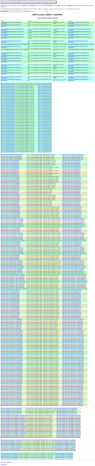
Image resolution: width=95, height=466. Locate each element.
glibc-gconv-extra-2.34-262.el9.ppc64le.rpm (71, 297)
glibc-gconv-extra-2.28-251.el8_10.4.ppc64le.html (11, 390)
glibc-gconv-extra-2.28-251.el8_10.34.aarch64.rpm (73, 331)
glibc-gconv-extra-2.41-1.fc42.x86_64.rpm (71, 205)
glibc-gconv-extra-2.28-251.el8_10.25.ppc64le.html (12, 350)
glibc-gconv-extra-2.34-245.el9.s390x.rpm (71, 310)
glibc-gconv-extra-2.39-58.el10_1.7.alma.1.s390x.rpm (73, 278)
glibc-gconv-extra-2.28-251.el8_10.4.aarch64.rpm (72, 389)
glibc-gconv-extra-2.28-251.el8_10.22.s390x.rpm (72, 357)
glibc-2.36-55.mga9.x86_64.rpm (45, 96)
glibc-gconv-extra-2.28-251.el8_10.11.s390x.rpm (72, 380)
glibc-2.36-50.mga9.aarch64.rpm (45, 109)
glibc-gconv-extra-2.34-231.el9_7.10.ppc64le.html (11, 320)
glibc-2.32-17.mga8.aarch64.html (8, 141)
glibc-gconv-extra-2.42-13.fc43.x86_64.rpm (71, 182)
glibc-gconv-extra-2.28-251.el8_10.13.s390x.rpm (72, 374)
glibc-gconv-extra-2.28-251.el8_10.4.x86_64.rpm (72, 393)
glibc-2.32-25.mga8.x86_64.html (8, 128)
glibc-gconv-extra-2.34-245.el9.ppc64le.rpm (71, 309)
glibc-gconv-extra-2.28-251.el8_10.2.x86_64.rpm (72, 399)
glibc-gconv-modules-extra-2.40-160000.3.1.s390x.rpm (68, 430)
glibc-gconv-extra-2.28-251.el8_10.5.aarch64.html (11, 383)
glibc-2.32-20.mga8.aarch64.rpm (45, 135)
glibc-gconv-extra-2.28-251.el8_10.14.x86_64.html (11, 370)
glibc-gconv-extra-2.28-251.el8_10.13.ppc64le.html (12, 373)
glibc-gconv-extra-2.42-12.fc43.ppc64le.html (10, 185)
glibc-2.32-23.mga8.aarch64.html (8, 129)
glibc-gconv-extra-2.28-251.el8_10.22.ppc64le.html (12, 355)
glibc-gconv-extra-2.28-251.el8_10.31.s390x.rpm (72, 339)
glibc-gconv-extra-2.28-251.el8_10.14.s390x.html (11, 368)
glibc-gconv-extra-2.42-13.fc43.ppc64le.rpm (71, 179)
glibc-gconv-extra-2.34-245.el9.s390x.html (10, 310)
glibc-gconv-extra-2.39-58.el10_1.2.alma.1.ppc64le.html (13, 284)
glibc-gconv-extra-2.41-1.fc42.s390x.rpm (71, 204)
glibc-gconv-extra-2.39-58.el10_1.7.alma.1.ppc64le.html (13, 277)
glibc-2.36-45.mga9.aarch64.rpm (45, 115)
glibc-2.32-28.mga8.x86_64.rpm (45, 125)
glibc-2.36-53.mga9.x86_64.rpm (45, 102)
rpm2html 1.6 (9, 462)
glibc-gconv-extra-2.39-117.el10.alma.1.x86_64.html (12, 224)
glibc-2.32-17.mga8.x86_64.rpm (45, 143)
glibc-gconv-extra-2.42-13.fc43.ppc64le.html (10, 179)
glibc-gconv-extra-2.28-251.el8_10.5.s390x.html (11, 386)
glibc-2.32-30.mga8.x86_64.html (8, 122)
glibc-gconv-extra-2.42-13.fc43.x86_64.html (10, 182)
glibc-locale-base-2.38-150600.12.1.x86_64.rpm (65, 444)
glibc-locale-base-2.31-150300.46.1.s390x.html (11, 448)
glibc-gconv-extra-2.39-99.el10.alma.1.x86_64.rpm (73, 265)
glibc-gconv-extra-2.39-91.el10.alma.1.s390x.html (11, 271)
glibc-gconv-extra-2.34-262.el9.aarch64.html (10, 296)
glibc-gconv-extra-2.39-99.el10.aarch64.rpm (71, 255)
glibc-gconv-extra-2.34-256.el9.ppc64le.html (10, 303)
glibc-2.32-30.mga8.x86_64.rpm (45, 122)
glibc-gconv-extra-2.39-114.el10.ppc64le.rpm (72, 228)
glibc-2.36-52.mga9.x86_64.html (8, 105)
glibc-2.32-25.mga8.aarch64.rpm (45, 127)
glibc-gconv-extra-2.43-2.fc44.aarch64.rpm (71, 166)
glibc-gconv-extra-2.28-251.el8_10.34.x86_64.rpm (73, 335)
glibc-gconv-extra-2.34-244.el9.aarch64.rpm (71, 313)
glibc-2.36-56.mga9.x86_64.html (8, 93)
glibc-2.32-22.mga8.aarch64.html (8, 132)
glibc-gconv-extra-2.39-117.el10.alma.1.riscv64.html (12, 221)
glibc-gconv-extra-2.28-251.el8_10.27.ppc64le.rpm (73, 344)
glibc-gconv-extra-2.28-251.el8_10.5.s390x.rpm (72, 386)
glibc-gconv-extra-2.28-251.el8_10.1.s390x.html (11, 403)
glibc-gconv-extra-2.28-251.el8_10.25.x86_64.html (11, 352)
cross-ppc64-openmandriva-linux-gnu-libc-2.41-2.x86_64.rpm (81, 49)
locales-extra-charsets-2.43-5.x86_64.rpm (64, 454)
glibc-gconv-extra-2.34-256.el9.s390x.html (10, 304)
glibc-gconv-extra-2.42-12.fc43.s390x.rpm (71, 186)
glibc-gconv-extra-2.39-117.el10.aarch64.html (10, 212)
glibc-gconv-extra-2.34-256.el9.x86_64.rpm (71, 306)
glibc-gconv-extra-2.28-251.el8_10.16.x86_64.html (11, 364)
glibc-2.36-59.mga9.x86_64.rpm (45, 87)
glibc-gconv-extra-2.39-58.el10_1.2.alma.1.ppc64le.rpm (74, 284)
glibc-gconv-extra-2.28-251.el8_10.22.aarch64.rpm (73, 354)
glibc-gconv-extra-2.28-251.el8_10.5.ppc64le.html (11, 385)
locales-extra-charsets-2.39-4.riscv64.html (10, 459)
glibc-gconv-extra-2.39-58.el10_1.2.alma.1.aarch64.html (13, 282)
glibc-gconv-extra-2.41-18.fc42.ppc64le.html (10, 196)
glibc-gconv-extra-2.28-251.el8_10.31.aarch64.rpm (73, 336)
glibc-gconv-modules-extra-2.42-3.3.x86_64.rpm (66, 412)
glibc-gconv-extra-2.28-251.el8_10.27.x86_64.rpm (73, 347)
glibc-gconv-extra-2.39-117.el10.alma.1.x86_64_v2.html (13, 226)
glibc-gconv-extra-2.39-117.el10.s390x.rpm (71, 215)
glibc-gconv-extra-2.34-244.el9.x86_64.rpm (71, 317)
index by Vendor (26, 2)
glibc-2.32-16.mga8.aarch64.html (8, 144)
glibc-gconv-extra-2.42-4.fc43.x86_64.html (10, 193)
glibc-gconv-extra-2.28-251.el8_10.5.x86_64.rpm (72, 387)
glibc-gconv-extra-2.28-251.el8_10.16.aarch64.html (12, 360)
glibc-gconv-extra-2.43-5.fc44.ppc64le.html (10, 161)
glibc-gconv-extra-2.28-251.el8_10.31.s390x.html (11, 339)
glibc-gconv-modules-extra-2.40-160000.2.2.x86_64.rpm (68, 437)
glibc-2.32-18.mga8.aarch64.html (8, 138)
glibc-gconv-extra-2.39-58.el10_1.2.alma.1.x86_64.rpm (74, 287)
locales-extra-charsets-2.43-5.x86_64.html (10, 454)
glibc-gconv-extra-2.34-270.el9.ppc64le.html (10, 291)
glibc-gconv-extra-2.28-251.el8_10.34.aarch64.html (12, 331)
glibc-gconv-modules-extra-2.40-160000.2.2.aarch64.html (13, 433)
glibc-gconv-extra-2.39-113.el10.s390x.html (10, 245)
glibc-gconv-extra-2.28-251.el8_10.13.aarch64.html (12, 371)
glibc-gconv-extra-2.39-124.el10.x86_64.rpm (71, 211)
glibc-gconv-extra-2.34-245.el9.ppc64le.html (10, 309)
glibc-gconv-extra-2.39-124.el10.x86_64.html (10, 211)
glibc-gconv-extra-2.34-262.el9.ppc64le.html (10, 297)
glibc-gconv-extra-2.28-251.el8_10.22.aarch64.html (12, 354)
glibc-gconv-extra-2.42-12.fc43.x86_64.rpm (71, 188)
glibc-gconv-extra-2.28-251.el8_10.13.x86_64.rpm (73, 376)
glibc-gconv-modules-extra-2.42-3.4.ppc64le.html (11, 409)
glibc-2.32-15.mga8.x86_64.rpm (45, 148)
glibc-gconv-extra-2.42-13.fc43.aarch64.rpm (71, 177)
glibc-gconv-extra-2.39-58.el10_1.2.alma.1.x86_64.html (12, 287)
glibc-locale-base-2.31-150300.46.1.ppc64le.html (11, 447)
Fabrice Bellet (3, 464)
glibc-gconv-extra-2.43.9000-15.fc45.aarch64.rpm (73, 154)
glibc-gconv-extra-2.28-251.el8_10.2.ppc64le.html (11, 396)
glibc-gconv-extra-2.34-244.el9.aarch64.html (10, 313)
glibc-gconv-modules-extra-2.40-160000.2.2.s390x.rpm (68, 435)
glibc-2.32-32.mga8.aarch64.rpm (45, 118)
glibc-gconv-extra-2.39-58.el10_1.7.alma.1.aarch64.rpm (74, 275)
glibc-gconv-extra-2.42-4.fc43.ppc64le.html (10, 191)
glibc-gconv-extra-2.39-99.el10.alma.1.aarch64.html (12, 261)
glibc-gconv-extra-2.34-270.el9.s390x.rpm (71, 293)
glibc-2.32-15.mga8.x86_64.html (8, 148)
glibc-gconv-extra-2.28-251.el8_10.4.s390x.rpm (72, 392)
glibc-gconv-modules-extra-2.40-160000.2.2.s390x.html (12, 435)
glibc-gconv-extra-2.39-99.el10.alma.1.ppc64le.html (12, 262)
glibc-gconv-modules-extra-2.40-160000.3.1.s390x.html (12, 430)
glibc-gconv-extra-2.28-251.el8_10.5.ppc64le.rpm (72, 385)
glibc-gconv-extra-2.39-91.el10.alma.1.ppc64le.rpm (73, 269)
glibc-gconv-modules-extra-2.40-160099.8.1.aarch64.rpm (68, 415)
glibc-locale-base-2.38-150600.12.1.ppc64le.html (11, 441)
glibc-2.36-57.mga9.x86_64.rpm (45, 90)
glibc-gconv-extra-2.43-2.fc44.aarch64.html (10, 166)
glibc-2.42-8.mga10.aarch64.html (8, 83)
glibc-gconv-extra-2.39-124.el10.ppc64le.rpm (72, 208)
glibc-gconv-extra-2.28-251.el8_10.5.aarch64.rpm (72, 383)
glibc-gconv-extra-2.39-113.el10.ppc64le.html (10, 243)
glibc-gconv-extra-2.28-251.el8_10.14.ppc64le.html (12, 367)
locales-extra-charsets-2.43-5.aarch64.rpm (64, 453)
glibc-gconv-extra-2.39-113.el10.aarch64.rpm (72, 242)
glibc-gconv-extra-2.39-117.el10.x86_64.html (10, 217)
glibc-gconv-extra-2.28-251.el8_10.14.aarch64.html (12, 366)
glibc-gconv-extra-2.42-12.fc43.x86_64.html (10, 188)
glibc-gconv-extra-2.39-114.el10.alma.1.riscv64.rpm (73, 236)
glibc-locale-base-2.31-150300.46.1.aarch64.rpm (65, 446)
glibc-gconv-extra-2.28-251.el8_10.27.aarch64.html (12, 342)
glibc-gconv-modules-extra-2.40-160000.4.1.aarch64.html (13, 421)
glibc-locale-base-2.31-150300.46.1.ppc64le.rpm (65, 447)
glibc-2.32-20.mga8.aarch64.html (8, 135)
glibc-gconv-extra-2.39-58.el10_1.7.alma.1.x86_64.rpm (74, 280)
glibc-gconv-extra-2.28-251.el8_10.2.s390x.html (11, 398)
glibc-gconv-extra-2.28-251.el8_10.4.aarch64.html (11, 389)
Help (55, 2)
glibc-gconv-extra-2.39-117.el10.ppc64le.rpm (72, 214)
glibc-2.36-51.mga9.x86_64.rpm (45, 108)
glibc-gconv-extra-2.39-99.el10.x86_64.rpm (71, 259)
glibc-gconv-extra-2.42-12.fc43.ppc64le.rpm (71, 185)
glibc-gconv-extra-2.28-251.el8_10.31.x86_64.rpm (73, 341)
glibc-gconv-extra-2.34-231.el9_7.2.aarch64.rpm (72, 325)
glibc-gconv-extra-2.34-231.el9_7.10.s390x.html (11, 322)
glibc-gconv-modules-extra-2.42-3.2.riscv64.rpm (66, 414)
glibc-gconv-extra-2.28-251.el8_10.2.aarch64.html (11, 395)
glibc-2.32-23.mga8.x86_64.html (8, 131)
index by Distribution (17, 2)
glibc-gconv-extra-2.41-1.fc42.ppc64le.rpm (71, 202)
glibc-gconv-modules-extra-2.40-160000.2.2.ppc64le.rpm (68, 434)
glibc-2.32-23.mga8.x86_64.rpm (45, 131)
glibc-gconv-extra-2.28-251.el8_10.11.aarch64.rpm (73, 377)
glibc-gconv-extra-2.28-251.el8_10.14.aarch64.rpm (73, 366)
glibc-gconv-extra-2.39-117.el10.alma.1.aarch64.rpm (73, 218)
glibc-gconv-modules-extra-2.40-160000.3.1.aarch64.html (13, 427)
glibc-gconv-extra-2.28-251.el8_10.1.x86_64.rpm (72, 405)
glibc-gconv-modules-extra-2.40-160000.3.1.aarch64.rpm (68, 427)
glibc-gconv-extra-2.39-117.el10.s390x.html (10, 215)
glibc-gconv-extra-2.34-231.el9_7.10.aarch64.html (11, 319)
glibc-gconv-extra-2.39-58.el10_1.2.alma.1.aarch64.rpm (74, 282)
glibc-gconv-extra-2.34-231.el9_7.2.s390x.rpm (72, 328)
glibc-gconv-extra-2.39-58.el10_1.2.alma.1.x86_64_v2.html (13, 288)
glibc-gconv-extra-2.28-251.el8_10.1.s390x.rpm (72, 403)
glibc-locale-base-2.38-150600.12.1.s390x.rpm (65, 443)
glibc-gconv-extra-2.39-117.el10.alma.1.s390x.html (11, 223)
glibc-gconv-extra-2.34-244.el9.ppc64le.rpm (71, 315)
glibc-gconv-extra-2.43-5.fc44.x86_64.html (10, 164)
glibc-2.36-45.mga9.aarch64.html (8, 115)
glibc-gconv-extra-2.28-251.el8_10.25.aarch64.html (12, 348)
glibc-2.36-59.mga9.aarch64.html (8, 86)
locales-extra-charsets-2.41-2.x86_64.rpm (64, 457)
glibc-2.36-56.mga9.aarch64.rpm (45, 92)
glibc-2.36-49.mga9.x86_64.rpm (45, 113)
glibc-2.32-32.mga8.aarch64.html (8, 118)
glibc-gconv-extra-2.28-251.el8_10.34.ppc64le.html (12, 332)
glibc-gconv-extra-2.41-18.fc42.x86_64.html (10, 199)
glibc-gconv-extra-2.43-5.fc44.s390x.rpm (71, 163)
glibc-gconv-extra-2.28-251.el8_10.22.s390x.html (11, 357)
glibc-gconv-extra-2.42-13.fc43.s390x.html (10, 180)
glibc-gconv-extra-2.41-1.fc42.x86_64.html (10, 205)
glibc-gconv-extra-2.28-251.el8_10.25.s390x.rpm (72, 351)
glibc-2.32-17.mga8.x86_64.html (8, 143)
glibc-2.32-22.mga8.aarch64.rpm (45, 132)
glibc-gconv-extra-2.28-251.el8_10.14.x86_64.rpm (73, 370)
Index (3, 2)
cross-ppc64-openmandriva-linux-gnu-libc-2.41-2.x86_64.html (14, 49)
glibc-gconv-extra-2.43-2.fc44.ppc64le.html (10, 169)
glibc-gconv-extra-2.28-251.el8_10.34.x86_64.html (11, 335)
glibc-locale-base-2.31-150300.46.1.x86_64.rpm (65, 450)
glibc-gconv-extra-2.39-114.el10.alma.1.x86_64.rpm (73, 239)
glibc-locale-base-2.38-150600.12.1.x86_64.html (11, 444)
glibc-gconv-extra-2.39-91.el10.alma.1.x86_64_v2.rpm (74, 274)
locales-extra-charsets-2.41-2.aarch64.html (10, 456)
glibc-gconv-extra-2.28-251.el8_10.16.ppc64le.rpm (73, 361)
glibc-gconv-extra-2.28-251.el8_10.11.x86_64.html (11, 382)
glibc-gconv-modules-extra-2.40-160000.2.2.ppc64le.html (13, 434)
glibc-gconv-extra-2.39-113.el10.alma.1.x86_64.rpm (73, 252)
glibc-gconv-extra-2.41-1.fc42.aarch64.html (10, 201)
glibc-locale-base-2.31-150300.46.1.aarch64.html (11, 446)
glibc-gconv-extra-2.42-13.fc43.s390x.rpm (71, 180)
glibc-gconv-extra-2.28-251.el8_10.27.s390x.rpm (72, 345)
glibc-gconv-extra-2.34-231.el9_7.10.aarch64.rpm (72, 319)
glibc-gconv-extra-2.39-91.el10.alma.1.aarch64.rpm (73, 268)
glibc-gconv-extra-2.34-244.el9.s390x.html (10, 316)
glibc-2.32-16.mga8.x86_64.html (8, 145)
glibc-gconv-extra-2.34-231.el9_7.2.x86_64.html (11, 329)
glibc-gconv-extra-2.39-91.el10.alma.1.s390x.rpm (72, 271)
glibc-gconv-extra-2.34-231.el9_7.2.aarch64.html (11, 325)
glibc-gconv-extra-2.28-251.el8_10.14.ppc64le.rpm (73, 367)
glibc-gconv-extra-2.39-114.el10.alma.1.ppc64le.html (12, 234)
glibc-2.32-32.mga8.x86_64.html (8, 119)
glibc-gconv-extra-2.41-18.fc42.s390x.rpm (71, 198)
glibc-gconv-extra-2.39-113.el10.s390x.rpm (71, 245)
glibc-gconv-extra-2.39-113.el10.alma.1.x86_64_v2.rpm (74, 253)
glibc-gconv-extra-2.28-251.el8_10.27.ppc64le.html (12, 344)
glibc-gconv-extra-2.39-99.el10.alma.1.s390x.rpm (72, 263)
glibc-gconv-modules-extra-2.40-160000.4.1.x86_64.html (13, 425)
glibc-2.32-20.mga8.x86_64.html (8, 137)
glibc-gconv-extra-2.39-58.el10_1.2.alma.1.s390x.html (12, 285)
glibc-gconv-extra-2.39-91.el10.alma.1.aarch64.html (12, 268)
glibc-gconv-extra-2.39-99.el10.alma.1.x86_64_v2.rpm (74, 266)
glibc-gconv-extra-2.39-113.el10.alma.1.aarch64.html (12, 247)
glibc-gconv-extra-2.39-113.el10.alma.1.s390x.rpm (73, 250)
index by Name (45, 2)
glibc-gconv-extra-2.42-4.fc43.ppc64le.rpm (71, 191)
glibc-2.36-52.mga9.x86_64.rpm (45, 105)
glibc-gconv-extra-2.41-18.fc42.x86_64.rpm (71, 199)
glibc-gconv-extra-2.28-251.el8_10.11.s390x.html (11, 380)
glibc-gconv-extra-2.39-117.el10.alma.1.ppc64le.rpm (73, 220)
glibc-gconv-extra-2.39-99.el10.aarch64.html (10, 255)
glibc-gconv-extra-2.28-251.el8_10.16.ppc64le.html (12, 361)
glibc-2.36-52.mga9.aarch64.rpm (45, 103)
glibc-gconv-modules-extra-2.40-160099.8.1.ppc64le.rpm (68, 416)
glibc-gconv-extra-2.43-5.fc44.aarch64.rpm (71, 160)
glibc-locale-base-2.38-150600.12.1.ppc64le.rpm (65, 441)
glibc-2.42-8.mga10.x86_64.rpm (45, 84)
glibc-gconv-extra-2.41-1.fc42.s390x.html (9, 204)
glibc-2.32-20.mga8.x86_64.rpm (45, 137)
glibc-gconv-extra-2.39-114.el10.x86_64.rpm (71, 231)
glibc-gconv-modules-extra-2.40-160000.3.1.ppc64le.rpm (68, 428)
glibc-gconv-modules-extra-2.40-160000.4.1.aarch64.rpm (68, 421)
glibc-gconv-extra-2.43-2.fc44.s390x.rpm (71, 172)
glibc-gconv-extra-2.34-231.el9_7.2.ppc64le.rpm (72, 326)
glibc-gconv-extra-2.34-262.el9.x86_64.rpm (71, 300)
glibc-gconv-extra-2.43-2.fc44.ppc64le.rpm (71, 169)
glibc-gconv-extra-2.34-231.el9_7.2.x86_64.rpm (72, 329)
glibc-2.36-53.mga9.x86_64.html (8, 102)
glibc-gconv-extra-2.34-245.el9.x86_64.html (10, 312)
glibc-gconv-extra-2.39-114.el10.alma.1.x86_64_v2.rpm (74, 240)
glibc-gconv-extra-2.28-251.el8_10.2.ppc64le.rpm (72, 396)
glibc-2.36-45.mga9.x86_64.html (8, 116)
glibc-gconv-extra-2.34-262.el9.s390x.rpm (71, 298)
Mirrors (50, 2)
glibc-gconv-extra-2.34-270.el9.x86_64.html (10, 294)
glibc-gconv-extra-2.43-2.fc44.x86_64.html (10, 175)
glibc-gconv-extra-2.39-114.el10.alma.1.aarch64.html (12, 233)
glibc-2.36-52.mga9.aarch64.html (8, 103)
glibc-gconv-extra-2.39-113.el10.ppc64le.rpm (72, 243)
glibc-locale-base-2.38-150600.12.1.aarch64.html (11, 440)
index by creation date (35, 2)
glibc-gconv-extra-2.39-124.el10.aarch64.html (10, 207)
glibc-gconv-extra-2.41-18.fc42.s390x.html (10, 198)
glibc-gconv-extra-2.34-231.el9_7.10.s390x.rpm (72, 322)
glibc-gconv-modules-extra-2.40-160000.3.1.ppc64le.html (13, 428)
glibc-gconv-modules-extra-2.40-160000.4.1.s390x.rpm (68, 424)
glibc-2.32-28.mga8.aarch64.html (8, 124)
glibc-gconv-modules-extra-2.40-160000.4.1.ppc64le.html (13, 422)
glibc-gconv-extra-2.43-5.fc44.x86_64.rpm (71, 164)
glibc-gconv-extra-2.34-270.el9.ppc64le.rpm (71, 291)
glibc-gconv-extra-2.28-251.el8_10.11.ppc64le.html (12, 379)
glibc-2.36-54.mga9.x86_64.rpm (45, 99)
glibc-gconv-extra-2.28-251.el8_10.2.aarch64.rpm (72, 395)
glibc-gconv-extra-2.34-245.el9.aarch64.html (10, 307)
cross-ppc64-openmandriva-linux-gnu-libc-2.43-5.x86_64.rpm (81, 44)
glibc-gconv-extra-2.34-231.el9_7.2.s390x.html (11, 328)
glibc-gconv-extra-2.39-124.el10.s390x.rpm (71, 210)
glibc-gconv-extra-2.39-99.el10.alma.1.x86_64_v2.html (12, 266)
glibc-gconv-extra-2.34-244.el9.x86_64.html (10, 317)
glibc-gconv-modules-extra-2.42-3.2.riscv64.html (11, 414)
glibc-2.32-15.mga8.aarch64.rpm (45, 147)
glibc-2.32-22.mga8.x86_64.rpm (45, 134)
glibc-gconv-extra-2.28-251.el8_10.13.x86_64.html (11, 376)
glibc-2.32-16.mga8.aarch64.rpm (45, 144)
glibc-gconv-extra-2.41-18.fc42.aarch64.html (10, 195)
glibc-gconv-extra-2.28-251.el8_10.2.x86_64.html (11, 399)
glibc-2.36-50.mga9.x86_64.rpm (45, 110)
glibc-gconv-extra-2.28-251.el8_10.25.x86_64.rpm (73, 352)
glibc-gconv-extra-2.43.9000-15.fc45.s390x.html (11, 157)
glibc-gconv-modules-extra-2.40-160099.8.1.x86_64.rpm (68, 419)
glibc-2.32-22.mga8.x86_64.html (8, 134)
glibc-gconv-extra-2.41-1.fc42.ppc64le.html (10, 202)
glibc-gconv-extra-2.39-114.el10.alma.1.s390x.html (11, 237)
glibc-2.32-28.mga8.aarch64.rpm (45, 124)
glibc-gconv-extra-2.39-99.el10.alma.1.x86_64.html (12, 265)
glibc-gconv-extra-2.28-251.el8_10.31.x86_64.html (11, 341)
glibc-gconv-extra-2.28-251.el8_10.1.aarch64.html (11, 401)
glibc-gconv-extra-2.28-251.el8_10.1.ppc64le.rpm (72, 402)
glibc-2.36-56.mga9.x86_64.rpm (45, 93)
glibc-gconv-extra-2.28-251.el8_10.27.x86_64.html (11, 347)
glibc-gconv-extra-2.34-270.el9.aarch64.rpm (71, 290)
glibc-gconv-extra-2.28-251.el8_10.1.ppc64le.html (11, 402)
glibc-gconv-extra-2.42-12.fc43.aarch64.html (10, 183)
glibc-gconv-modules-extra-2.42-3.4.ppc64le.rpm (66, 409)
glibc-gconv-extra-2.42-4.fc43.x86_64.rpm (71, 193)
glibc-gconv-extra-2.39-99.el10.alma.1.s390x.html (11, 263)
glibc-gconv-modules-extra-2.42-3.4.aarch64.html (11, 408)
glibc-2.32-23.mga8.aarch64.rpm (45, 129)
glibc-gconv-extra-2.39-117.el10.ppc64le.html (10, 214)
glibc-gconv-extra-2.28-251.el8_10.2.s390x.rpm (72, 398)
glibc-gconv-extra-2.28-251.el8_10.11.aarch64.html (12, 377)
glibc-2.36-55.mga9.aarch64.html (8, 94)
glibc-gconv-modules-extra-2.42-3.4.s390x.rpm (66, 411)
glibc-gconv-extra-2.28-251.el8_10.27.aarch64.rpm (73, 342)
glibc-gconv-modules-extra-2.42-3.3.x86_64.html (11, 412)
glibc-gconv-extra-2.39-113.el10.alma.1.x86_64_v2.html (13, 253)
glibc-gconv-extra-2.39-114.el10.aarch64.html (10, 227)
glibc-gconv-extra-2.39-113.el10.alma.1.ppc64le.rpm (73, 249)
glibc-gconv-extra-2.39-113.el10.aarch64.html (10, 242)
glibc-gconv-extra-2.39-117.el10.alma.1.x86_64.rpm (73, 224)
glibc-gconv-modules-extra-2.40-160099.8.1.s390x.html (12, 418)
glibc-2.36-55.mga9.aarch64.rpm (45, 94)
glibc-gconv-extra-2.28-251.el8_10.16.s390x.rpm (72, 363)
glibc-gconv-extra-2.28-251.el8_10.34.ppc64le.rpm (73, 332)
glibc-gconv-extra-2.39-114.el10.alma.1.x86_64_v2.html (13, 240)
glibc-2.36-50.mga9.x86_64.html (8, 110)
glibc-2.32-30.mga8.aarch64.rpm (45, 121)
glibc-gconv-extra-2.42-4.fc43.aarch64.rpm (71, 189)
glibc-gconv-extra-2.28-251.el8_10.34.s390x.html (11, 333)
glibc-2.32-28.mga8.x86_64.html (8, 125)
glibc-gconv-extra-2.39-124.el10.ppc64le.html (10, 208)
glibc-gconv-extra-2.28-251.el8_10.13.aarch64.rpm (73, 371)
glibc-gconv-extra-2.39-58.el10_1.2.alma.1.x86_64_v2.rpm (74, 288)
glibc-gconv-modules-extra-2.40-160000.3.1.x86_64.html (13, 431)
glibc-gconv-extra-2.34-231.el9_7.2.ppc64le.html (11, 326)
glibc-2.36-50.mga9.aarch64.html (8, 109)
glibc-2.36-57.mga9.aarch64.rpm (45, 89)
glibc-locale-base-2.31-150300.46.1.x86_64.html (11, 450)
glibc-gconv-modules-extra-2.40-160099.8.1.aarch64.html (13, 415)
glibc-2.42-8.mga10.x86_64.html (8, 84)
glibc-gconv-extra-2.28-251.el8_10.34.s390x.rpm (72, 333)
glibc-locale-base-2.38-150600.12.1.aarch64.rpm (65, 440)
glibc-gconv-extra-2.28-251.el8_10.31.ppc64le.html (12, 338)
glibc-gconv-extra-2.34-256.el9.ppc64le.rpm (71, 303)
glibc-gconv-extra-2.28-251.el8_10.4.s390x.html (11, 392)
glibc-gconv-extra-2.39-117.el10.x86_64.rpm (71, 217)
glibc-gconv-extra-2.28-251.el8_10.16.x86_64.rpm (73, 364)
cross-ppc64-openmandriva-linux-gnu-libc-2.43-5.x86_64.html (14, 44)
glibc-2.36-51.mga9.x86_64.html (8, 108)
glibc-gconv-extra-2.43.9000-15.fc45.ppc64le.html (11, 156)
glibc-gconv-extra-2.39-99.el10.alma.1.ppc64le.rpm (73, 262)
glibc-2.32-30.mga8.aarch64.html (8, 121)
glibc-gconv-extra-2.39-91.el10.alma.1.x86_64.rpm (73, 272)
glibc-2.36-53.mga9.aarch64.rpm (45, 100)
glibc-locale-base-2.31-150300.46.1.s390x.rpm (65, 448)
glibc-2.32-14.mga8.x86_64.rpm (45, 151)
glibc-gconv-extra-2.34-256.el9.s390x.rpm (71, 304)
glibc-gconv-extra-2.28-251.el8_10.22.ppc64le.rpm (73, 355)
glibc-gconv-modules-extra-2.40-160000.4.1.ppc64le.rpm (68, 422)
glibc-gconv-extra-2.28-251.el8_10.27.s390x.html (11, 345)
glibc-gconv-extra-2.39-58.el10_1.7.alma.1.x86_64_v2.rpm (74, 281)
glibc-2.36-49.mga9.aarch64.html (8, 112)
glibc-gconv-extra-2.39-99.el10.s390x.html (10, 258)
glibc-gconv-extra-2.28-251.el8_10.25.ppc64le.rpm (73, 350)
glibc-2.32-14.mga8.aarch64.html (8, 150)
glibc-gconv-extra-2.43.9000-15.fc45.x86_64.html (11, 158)
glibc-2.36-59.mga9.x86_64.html (8, 87)
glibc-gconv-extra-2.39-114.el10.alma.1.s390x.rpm (73, 237)
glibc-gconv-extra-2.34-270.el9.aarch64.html (10, 290)
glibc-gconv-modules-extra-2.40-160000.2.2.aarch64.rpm (68, 433)
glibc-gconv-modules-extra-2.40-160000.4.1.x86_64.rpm (68, 425)
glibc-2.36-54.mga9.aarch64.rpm (45, 97)
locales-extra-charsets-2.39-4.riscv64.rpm (64, 459)
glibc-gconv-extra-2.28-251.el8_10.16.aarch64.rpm (73, 360)
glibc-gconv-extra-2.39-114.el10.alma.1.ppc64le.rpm (73, 234)
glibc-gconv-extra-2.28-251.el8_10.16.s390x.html (11, 363)
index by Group (8, 2)
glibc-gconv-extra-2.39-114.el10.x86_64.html (10, 231)
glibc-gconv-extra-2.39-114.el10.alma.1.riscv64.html (12, 236)
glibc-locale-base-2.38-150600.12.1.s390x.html (11, 443)
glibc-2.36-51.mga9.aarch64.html (8, 106)
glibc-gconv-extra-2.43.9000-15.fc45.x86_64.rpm (72, 158)
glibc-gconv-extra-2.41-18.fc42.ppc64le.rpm (71, 196)
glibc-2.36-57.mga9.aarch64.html (8, 89)
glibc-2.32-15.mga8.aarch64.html (8, 147)
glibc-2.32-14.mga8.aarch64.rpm (45, 150)
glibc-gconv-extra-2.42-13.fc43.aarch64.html (10, 177)
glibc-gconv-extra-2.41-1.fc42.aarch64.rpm (71, 201)
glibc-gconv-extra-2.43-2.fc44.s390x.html (9, 172)
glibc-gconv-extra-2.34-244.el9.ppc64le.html (10, 315)
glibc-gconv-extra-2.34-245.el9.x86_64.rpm (71, 312)
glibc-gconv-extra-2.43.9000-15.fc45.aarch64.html (11, 154)
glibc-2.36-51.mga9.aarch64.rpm (45, 106)
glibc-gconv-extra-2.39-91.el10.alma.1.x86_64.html (12, 272)
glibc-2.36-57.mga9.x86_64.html (8, 90)
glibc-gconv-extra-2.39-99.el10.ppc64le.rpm (71, 256)
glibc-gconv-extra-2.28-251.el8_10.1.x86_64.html (11, 405)
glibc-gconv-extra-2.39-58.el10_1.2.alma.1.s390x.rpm (73, 285)
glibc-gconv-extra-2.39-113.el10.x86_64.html (10, 246)
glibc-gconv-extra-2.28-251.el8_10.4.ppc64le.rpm (72, 390)
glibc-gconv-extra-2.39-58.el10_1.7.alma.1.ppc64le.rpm (74, 277)
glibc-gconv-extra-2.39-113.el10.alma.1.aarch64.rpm (73, 247)
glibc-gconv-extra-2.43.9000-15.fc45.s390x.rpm (72, 157)
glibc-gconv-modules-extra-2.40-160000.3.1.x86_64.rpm (68, 431)
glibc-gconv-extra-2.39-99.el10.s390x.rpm (71, 258)
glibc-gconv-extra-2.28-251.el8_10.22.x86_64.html (11, 358)
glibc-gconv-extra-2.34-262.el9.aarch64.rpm (71, 296)
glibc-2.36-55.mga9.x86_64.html (8, 96)
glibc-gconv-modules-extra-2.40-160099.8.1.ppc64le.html (13, 416)
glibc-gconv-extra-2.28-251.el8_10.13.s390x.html (11, 374)
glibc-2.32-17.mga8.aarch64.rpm (45, 141)
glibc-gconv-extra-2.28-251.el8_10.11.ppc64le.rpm (73, 379)
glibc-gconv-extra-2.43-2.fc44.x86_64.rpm (71, 175)
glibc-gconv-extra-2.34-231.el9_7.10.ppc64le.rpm (72, 320)
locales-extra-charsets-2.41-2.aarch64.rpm (64, 456)
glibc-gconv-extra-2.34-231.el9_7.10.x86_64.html (11, 323)
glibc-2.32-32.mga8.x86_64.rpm (45, 119)
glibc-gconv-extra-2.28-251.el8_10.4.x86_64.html (11, 393)
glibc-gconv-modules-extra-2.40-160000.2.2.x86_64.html (13, 437)
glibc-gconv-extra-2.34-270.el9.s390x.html (10, 293)
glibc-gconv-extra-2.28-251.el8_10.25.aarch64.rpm (73, 348)
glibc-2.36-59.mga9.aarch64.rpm (45, 86)
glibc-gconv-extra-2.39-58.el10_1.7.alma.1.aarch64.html (13, 275)
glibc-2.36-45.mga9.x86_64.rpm (45, 116)
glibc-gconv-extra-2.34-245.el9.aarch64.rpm (71, 307)
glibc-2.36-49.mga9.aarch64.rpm (45, 112)
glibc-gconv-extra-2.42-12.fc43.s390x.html (10, 186)
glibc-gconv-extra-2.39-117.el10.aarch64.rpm (72, 212)
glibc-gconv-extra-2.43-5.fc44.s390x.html (9, 163)
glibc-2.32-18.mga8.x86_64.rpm (45, 140)
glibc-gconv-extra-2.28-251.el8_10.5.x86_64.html (11, 387)
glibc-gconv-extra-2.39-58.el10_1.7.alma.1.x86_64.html (12, 280)
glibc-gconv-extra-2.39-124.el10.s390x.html (10, 210)
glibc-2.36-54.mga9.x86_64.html (8, 99)
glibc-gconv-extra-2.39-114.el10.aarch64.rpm (72, 227)
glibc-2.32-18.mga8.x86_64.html (8, 140)
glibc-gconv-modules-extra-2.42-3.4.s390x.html (11, 411)
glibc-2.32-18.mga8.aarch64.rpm (45, 138)
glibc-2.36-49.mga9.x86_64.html (8, 113)
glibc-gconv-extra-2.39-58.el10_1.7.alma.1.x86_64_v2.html (13, 281)
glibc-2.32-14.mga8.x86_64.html (8, 151)
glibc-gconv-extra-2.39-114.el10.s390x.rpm (71, 230)
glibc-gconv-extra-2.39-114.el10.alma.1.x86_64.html (12, 239)
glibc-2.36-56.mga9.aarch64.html (8, 92)
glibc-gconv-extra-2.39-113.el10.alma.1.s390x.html (11, 250)
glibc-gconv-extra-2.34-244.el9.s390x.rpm (71, 316)
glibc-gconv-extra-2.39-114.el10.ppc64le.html (10, 228)
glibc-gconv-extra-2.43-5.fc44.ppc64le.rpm (71, 161)
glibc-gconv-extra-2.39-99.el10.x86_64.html (10, 259)
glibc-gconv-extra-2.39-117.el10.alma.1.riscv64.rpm (73, 221)
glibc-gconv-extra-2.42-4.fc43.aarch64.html (10, 189)
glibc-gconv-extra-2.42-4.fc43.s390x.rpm (71, 192)
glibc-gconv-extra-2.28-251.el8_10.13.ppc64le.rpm (73, 373)
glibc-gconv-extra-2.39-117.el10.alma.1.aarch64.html (12, 218)
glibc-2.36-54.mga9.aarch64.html (8, 97)
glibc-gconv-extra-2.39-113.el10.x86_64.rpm (71, 246)
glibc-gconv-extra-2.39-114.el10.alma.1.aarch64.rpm (73, 233)
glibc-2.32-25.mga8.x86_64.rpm (45, 128)
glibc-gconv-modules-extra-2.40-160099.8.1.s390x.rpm (68, 418)
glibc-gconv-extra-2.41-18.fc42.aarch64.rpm (71, 195)
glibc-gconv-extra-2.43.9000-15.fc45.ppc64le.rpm (73, 156)
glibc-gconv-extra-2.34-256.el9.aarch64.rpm (71, 301)
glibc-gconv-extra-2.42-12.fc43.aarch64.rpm (71, 183)
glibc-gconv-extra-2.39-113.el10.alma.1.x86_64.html (12, 252)
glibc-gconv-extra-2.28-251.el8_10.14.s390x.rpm (72, 368)
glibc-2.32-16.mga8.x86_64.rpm (45, 145)
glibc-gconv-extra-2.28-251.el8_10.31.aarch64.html (12, 336)
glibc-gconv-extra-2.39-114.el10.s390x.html (10, 230)
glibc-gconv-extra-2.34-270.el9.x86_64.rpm (71, 294)
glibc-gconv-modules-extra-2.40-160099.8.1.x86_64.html (13, 419)
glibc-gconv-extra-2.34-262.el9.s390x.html (10, 298)
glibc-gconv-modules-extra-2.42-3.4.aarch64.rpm (66, 408)
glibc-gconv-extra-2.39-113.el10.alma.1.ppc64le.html (12, 249)
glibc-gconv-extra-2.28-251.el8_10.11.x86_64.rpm (73, 382)
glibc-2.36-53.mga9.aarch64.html (8, 100)
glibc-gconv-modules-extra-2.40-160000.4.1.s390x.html (12, 424)
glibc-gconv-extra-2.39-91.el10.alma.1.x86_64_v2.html (12, 274)
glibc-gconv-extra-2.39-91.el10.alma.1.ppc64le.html (12, 269)
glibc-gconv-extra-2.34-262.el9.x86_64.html (10, 300)
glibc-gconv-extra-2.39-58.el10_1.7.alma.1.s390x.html (12, 278)
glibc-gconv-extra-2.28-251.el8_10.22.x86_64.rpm (73, 358)
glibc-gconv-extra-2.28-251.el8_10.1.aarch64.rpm (72, 401)
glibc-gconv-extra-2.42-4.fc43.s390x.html (9, 192)
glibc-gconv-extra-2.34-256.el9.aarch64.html (10, 301)
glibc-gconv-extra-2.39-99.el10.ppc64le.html (10, 256)
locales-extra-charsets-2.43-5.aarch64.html (10, 453)
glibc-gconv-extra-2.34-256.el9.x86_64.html (10, 306)
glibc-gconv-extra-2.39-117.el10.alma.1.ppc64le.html (12, 220)
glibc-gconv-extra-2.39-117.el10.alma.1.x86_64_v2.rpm (74, 226)
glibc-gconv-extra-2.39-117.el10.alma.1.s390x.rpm (73, 223)
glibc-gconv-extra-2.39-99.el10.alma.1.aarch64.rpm (73, 261)
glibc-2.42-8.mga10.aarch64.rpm (45, 83)
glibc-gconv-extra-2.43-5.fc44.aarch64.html (10, 160)
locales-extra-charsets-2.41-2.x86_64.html (10, 457)
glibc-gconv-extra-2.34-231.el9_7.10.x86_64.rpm (72, 323)
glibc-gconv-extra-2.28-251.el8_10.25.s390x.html (11, 351)
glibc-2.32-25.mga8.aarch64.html (8, 127)
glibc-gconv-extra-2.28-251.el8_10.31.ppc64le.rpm (73, 338)
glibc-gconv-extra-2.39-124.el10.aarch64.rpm (72, 207)
